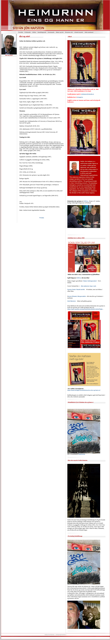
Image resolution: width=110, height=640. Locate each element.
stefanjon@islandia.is (87, 94)
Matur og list (59, 32)
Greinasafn (51, 32)
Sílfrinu (86, 201)
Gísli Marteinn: (71, 301)
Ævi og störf (9, 55)
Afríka (34, 32)
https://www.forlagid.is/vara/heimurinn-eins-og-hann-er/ (83, 390)
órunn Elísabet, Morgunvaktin (77, 296)
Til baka (41, 217)
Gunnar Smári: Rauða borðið (75, 289)
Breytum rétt (69, 32)
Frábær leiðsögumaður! (90, 281)
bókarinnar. (82, 454)
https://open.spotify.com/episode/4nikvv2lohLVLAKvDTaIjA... (85, 309)
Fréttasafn (28, 32)
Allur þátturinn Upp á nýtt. (88, 286)
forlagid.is (80, 97)
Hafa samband (89, 32)
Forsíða (20, 32)
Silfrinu (79, 278)
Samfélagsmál (42, 32)
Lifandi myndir (78, 32)
